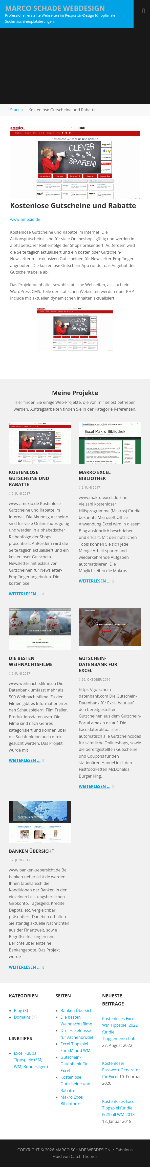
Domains (22, 1017)
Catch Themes (84, 1156)
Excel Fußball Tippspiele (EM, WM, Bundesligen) (31, 1059)
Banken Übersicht (31, 851)
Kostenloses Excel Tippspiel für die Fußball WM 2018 (119, 1108)
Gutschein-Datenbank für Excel (98, 664)
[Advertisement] (75, 66)
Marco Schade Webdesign (55, 8)
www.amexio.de (25, 219)
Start (17, 110)
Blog (18, 1010)
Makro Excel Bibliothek (95, 475)
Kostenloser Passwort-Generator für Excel (121, 1069)
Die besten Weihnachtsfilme (31, 661)
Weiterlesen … (24, 594)
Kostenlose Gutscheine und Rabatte (29, 478)
